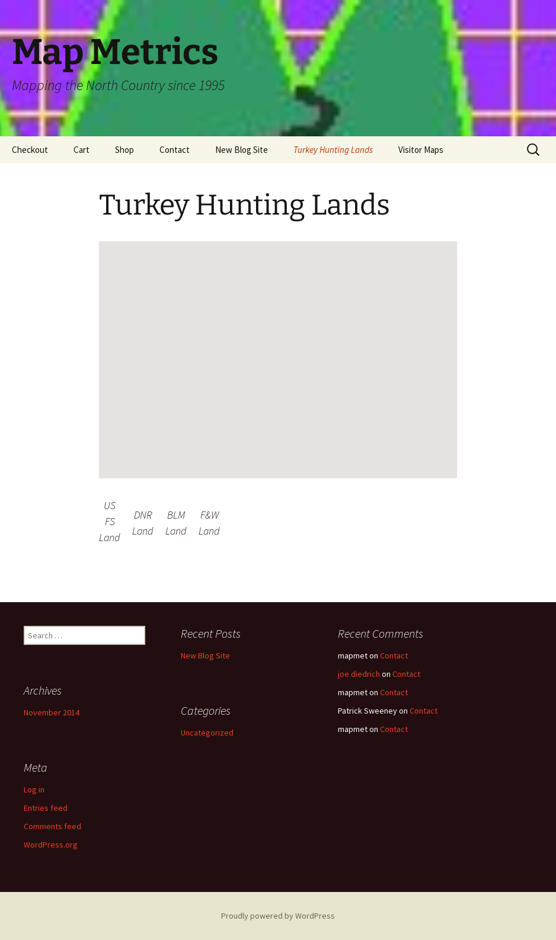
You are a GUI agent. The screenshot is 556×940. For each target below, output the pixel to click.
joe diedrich (359, 674)
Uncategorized (207, 732)
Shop (124, 149)
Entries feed (46, 807)
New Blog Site (241, 149)
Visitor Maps (420, 149)
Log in (34, 789)
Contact (174, 149)
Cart (82, 149)
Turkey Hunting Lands (333, 149)
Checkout (30, 149)
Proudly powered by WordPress (278, 915)
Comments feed (52, 826)
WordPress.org (51, 844)
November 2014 (51, 712)
